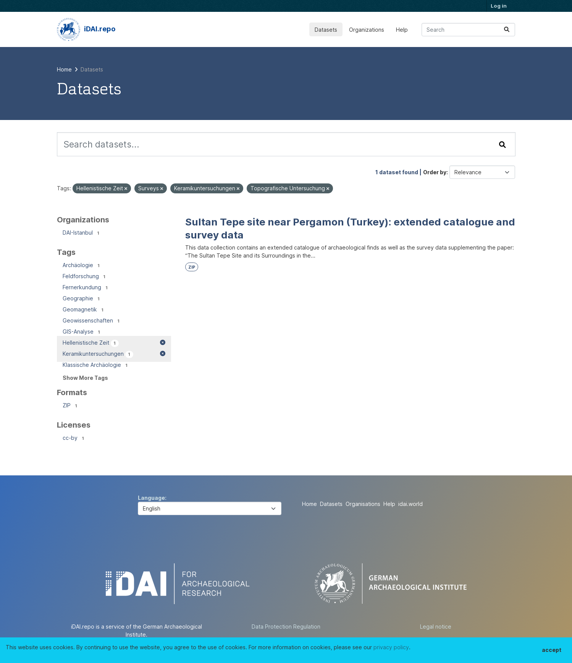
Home (309, 504)
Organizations (366, 29)
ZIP (191, 267)
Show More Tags (85, 377)
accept (551, 650)
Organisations (363, 504)
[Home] (64, 69)
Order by (434, 172)
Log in (499, 6)
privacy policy (391, 647)
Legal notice (435, 626)
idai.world (410, 504)
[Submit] (506, 29)
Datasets (326, 29)
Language (151, 497)
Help (402, 29)
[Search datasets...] (468, 29)
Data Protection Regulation (286, 626)
